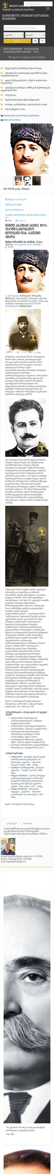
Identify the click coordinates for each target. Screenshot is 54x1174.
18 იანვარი (20, 244)
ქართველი (13, 295)
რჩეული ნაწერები (19, 775)
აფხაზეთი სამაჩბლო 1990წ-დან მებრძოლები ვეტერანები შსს (25, 89)
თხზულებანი (17, 757)
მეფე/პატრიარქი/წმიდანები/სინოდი (21, 68)
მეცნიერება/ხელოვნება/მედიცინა (20, 99)
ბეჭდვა (21, 220)
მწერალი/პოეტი (11, 120)
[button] (50, 126)
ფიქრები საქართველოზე (22, 767)
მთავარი (14, 57)
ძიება (17, 41)
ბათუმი (36, 244)
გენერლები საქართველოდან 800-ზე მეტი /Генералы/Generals (24, 74)
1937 (10, 247)
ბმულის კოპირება (15, 199)
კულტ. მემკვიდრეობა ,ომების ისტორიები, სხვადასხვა (24, 81)
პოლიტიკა (8, 95)
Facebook (27, 823)
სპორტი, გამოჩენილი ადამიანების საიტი (24, 104)
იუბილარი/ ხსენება (34, 57)
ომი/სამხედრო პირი (13, 109)
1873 (29, 244)
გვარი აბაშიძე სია (14, 209)
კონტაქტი (12, 823)
